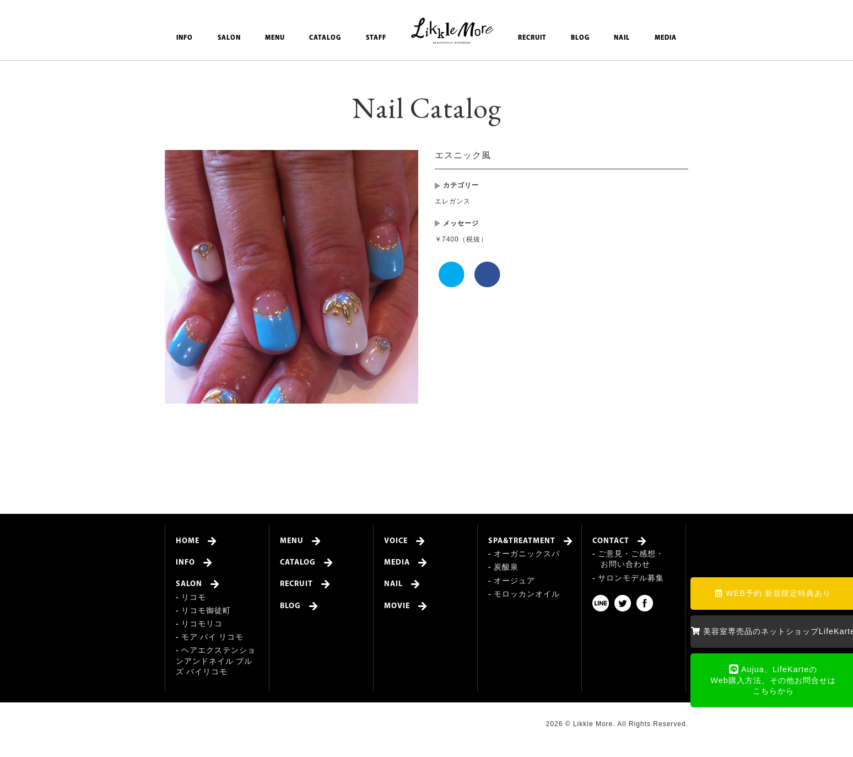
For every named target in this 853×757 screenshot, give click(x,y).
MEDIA (666, 38)
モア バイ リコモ (212, 637)
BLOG (580, 38)
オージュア (514, 581)
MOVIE (397, 606)
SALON (229, 38)
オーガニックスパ (527, 554)
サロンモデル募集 (631, 579)
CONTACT (610, 541)
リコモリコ (202, 624)
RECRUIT (532, 38)
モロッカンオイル (527, 594)
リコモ (193, 598)
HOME (187, 541)
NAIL (622, 38)
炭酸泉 (506, 567)
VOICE (396, 541)
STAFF (376, 38)
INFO (184, 38)
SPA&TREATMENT (521, 541)
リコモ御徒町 (206, 611)
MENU (275, 38)
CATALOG (325, 38)
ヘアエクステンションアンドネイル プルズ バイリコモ (216, 661)
